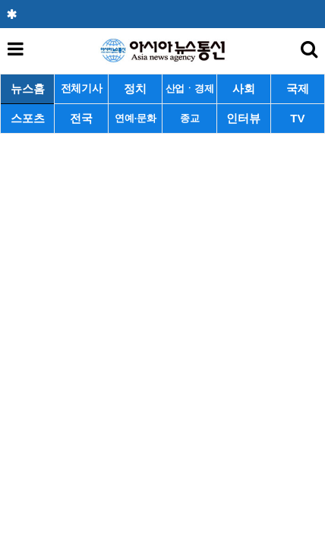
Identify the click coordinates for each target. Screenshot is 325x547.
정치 (135, 88)
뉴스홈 (28, 88)
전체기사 (82, 88)
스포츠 (28, 118)
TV (297, 118)
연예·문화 (135, 118)
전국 (81, 118)
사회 (243, 88)
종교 (189, 118)
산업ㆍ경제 (190, 88)
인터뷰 (243, 118)
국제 (297, 88)
